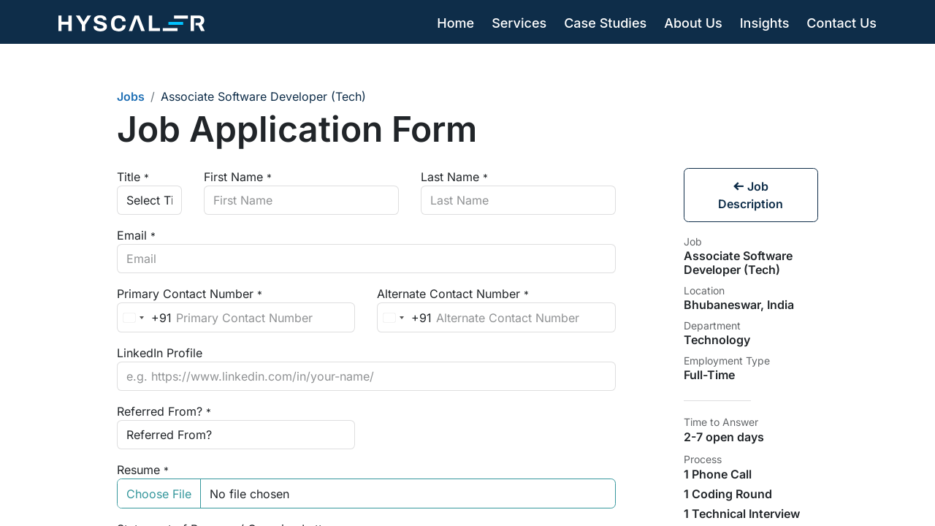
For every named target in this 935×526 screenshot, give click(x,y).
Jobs (131, 96)
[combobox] (145, 317)
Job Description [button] (750, 195)
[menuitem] (455, 23)
